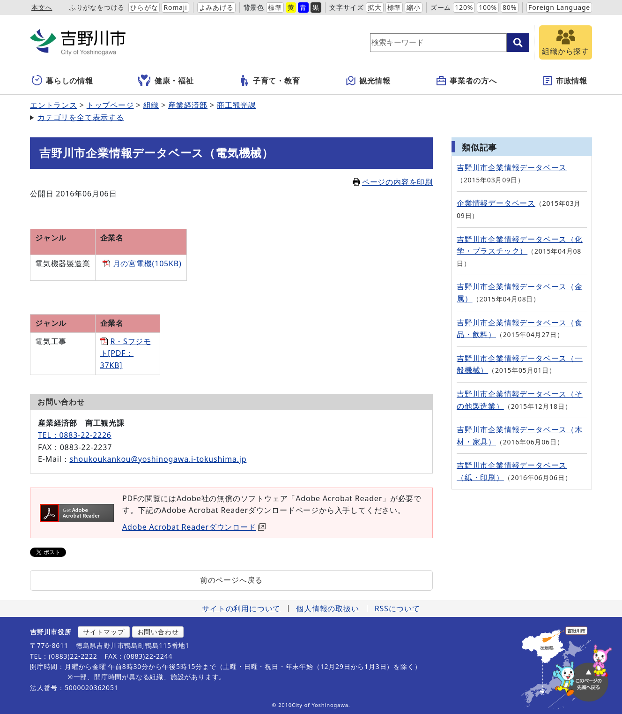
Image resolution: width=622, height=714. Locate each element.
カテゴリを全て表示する (80, 117)
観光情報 (368, 80)
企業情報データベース (496, 203)
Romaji (175, 7)
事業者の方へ (466, 80)
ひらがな (144, 7)
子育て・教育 (269, 80)
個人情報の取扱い (327, 608)
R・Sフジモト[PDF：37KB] (126, 353)
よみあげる (216, 7)
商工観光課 (236, 105)
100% (488, 7)
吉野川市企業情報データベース (512, 167)
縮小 (414, 7)
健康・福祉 (166, 81)
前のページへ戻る (231, 580)
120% (464, 7)
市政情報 (564, 80)
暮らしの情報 (62, 80)
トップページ (110, 105)
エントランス (53, 105)
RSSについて (397, 608)
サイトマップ (104, 631)
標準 (275, 7)
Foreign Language (559, 7)
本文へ (41, 7)
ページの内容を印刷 (393, 182)
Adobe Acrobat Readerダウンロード (194, 527)
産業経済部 (187, 105)
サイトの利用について (241, 608)
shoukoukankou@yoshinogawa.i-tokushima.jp (157, 459)
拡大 (375, 7)
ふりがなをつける (97, 7)
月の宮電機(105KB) (147, 263)
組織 (151, 105)
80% (510, 7)
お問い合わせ (158, 631)
